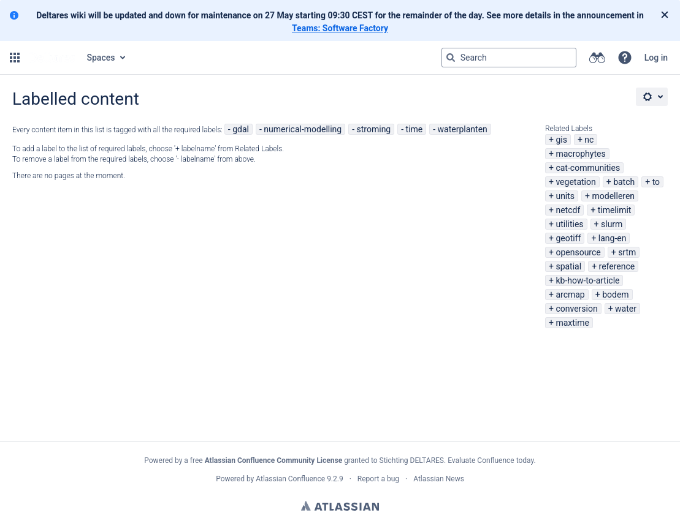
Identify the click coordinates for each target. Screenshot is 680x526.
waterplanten (462, 129)
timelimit (615, 210)
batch (624, 182)
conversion (576, 309)
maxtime (572, 323)
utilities (569, 224)
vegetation (575, 182)
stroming (374, 129)
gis (561, 140)
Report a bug (378, 479)
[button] (14, 57)
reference (617, 266)
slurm (611, 224)
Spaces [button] (101, 57)
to (656, 182)
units (565, 196)
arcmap (570, 294)
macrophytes (580, 154)
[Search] (451, 57)
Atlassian (340, 506)
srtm (627, 252)
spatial (568, 266)
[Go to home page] (52, 57)
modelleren (613, 196)
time (414, 129)
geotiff (568, 238)
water (625, 309)
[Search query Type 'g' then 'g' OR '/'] (508, 57)
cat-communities (588, 168)
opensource (578, 252)
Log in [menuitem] (656, 57)
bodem (615, 294)
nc (589, 140)
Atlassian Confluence (290, 479)
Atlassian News (438, 479)
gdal (240, 129)
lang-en (612, 238)
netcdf (568, 210)
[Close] (665, 15)
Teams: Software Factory (340, 28)
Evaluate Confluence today (490, 460)
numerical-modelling (303, 129)
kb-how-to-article (587, 280)
